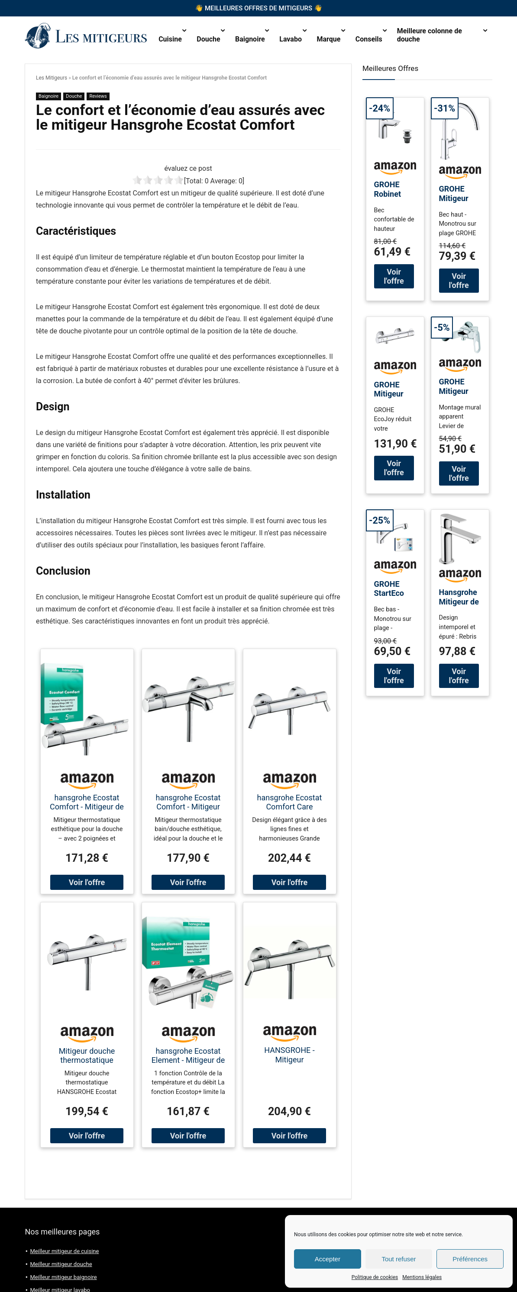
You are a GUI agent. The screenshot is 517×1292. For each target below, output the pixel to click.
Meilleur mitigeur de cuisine (64, 1251)
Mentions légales (422, 1277)
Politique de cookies (375, 1277)
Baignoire (250, 39)
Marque (329, 39)
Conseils (368, 39)
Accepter (327, 1259)
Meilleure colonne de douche (429, 35)
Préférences (470, 1259)
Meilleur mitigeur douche (61, 1264)
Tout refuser (398, 1259)
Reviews (98, 96)
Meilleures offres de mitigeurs (258, 8)
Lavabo (290, 39)
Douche (208, 39)
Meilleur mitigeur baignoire (63, 1277)
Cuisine (170, 39)
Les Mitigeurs (51, 78)
